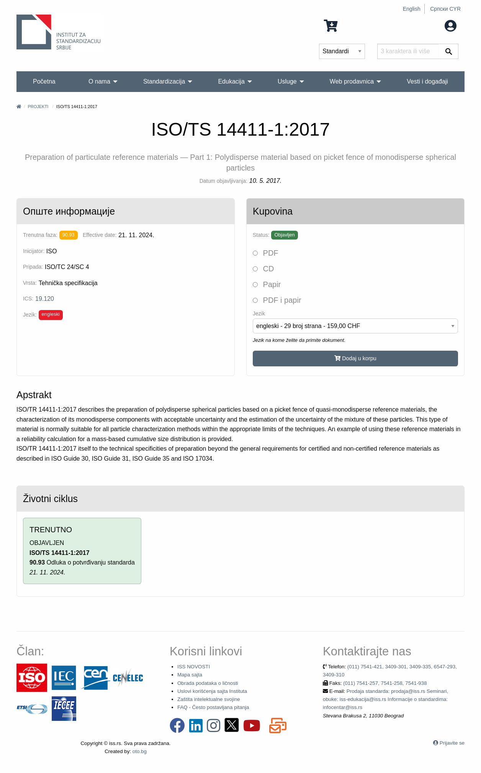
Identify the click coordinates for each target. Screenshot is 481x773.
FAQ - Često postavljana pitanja (213, 707)
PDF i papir (277, 300)
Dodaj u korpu (355, 358)
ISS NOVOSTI (193, 667)
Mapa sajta (189, 675)
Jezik (259, 313)
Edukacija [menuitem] (231, 81)
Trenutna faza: (40, 235)
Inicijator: (33, 251)
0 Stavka (345, 25)
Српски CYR (445, 9)
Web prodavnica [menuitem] (352, 81)
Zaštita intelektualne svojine (208, 699)
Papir (267, 284)
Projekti (38, 106)
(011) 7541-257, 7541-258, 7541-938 (385, 683)
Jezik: (30, 315)
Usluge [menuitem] (287, 81)
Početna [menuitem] (44, 81)
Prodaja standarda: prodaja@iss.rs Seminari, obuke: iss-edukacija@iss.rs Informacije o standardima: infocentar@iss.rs (385, 699)
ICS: (28, 298)
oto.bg (140, 751)
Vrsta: (30, 283)
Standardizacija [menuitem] (164, 81)
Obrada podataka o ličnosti (207, 683)
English (411, 9)
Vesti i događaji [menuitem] (427, 81)
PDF (265, 253)
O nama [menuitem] (99, 81)
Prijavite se (452, 743)
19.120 (44, 298)
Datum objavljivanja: (223, 181)
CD (263, 268)
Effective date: (99, 235)
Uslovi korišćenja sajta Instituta (212, 691)
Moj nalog (435, 25)
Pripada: (33, 267)
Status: (261, 235)
